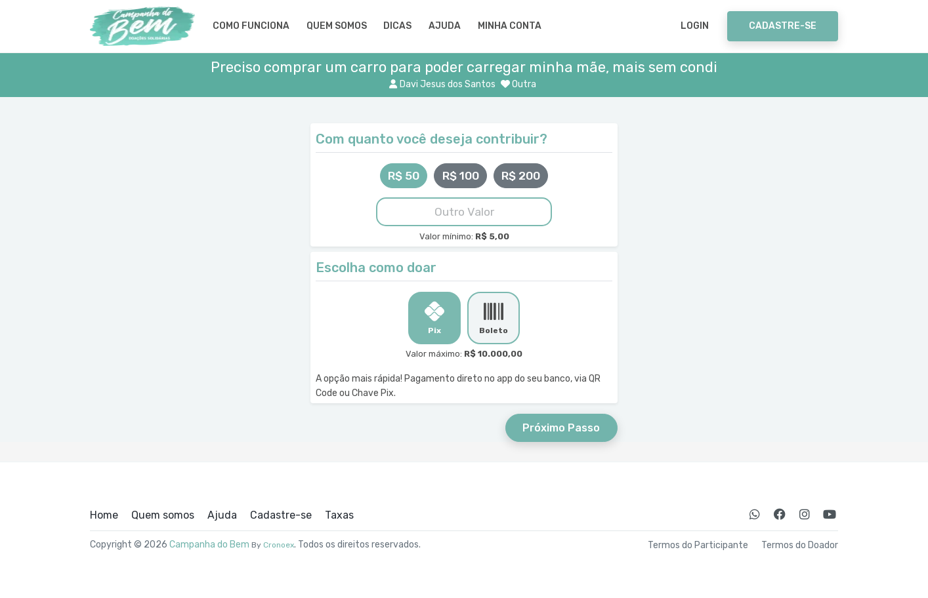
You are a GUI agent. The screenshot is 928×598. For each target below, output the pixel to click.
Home (104, 515)
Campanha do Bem (209, 544)
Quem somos (336, 25)
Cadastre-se (782, 25)
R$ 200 (520, 175)
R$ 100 (460, 175)
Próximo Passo (561, 428)
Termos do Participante (698, 545)
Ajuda (445, 25)
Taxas (339, 515)
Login (695, 25)
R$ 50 (403, 175)
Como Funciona (251, 25)
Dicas (397, 25)
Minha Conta (509, 25)
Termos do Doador (799, 545)
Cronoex (278, 544)
